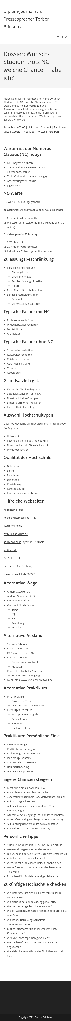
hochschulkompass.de (16, 517)
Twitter (41, 131)
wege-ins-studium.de (16, 534)
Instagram (54, 131)
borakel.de (10, 566)
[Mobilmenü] (62, 37)
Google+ (17, 131)
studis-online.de (13, 525)
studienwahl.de (12, 542)
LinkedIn (33, 127)
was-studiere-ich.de (15, 574)
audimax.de (10, 550)
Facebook (45, 127)
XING (22, 127)
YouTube (29, 131)
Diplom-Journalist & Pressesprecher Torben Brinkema (27, 18)
